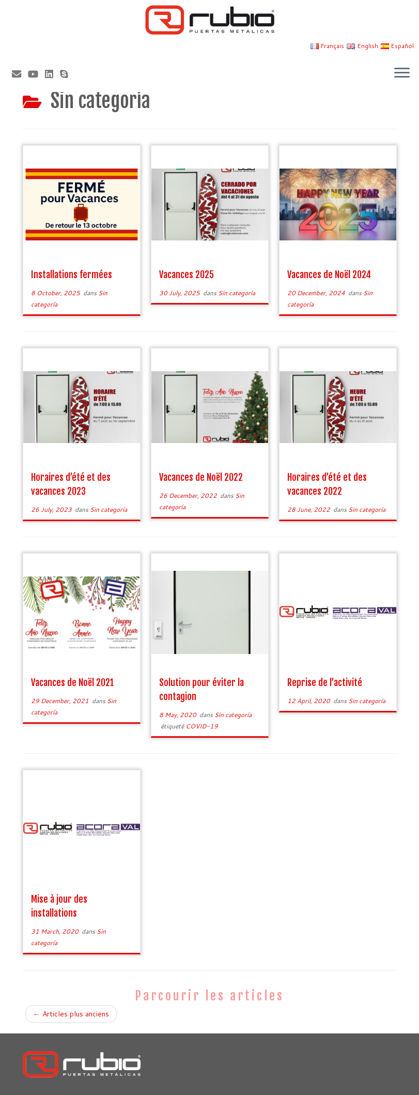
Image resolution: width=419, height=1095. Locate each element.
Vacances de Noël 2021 (72, 682)
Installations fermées (71, 274)
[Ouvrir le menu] (402, 73)
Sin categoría (236, 292)
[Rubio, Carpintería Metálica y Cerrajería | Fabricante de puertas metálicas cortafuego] (209, 20)
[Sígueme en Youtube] (36, 74)
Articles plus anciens (71, 1014)
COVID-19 (201, 726)
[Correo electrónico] (20, 74)
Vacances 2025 (186, 274)
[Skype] (67, 74)
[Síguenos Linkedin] (52, 74)
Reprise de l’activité (324, 682)
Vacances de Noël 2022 (201, 477)
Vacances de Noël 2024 (329, 274)
